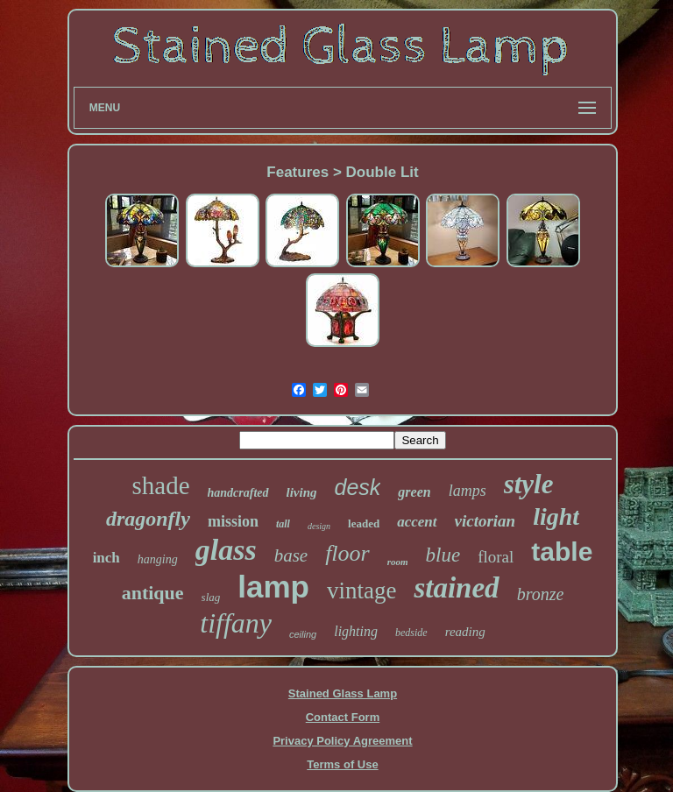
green (414, 491)
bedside (411, 632)
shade (160, 485)
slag (211, 597)
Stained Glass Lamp (342, 693)
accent (416, 521)
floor (347, 553)
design (319, 526)
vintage (361, 590)
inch (106, 557)
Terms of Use (342, 764)
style (529, 484)
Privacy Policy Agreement (342, 740)
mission (233, 521)
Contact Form (343, 717)
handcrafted (238, 492)
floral (496, 557)
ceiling (302, 634)
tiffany (236, 623)
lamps (467, 490)
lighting (356, 631)
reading (465, 632)
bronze (540, 594)
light (556, 516)
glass (226, 550)
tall (283, 524)
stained (456, 588)
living (302, 492)
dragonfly (148, 518)
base (291, 555)
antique (153, 593)
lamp (273, 586)
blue (443, 555)
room (397, 561)
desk (358, 487)
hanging (158, 559)
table (561, 551)
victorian (485, 521)
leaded (363, 523)
